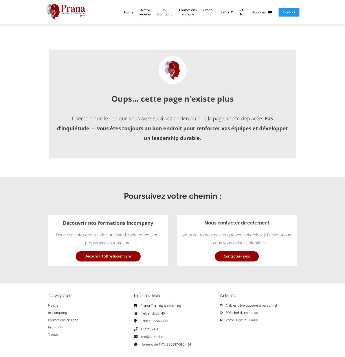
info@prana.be (152, 337)
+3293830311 (150, 329)
